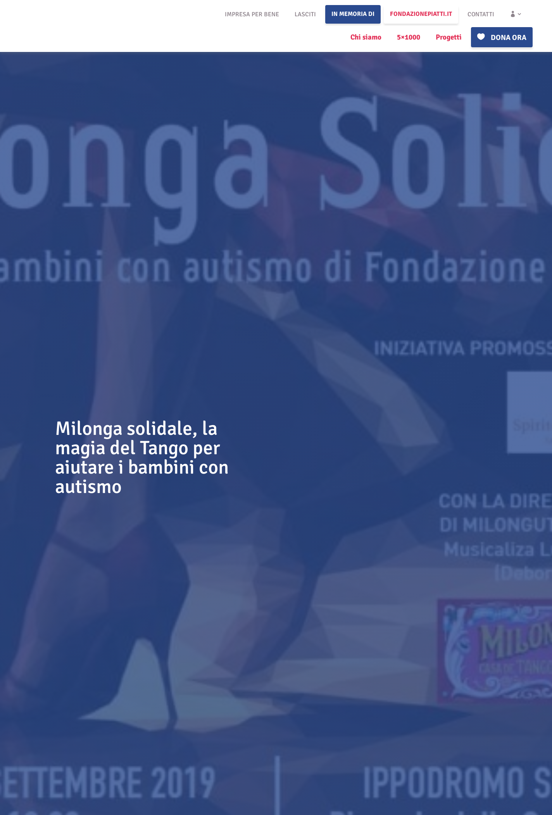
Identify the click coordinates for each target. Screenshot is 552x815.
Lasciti (305, 14)
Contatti (480, 14)
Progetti (449, 37)
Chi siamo (365, 37)
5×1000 (408, 37)
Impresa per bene (252, 14)
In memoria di (352, 14)
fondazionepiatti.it (421, 14)
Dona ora (508, 37)
